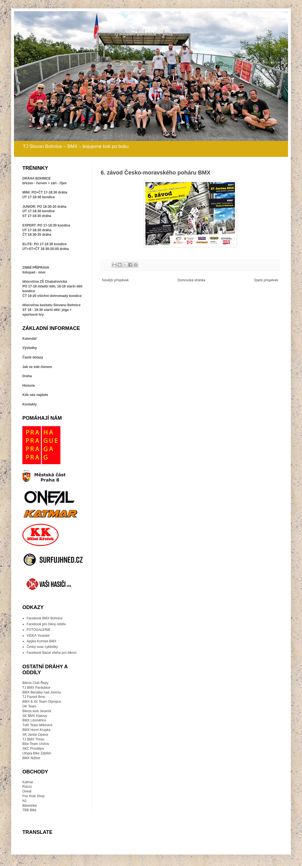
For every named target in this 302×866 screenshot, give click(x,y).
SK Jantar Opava (35, 735)
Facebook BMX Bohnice (45, 618)
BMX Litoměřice (34, 720)
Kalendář (29, 339)
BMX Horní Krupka (36, 730)
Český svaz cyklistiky (42, 647)
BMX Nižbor (31, 758)
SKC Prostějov (33, 749)
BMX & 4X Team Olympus (41, 702)
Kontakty (29, 404)
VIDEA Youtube (38, 636)
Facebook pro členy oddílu (46, 624)
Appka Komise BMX (41, 641)
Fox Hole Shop (33, 796)
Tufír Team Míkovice (37, 725)
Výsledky (29, 348)
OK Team (29, 706)
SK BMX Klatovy (34, 716)
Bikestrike (29, 806)
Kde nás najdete (35, 395)
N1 (24, 801)
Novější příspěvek (115, 280)
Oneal (26, 791)
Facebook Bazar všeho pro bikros (52, 653)
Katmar (27, 782)
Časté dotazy (32, 357)
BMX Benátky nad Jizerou (41, 692)
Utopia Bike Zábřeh (36, 753)
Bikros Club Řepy (35, 683)
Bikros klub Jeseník (36, 711)
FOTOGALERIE (38, 630)
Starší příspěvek (266, 280)
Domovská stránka (191, 280)
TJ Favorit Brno (33, 697)
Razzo (27, 787)
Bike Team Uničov (35, 744)
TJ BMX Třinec (33, 739)
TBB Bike (29, 810)
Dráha (27, 376)
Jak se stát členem (37, 367)
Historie (28, 386)
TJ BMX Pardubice (36, 688)
